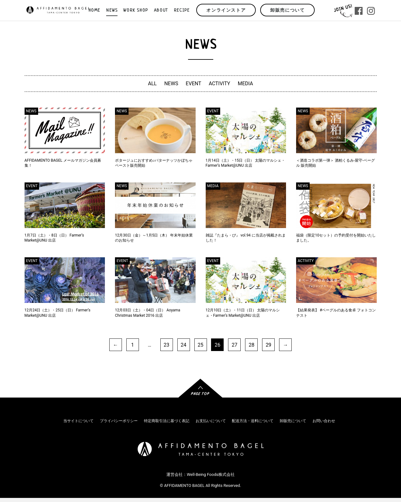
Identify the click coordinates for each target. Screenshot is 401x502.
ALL (152, 83)
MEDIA (245, 83)
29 (268, 345)
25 (200, 345)
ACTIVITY (219, 83)
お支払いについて (211, 421)
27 (234, 345)
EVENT (193, 83)
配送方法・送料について (252, 421)
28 (251, 345)
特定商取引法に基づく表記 (166, 421)
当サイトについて (78, 421)
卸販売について (287, 10)
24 (183, 345)
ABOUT (161, 10)
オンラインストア (226, 10)
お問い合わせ (323, 421)
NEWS (171, 83)
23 (166, 345)
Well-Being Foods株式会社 (211, 474)
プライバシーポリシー (119, 421)
